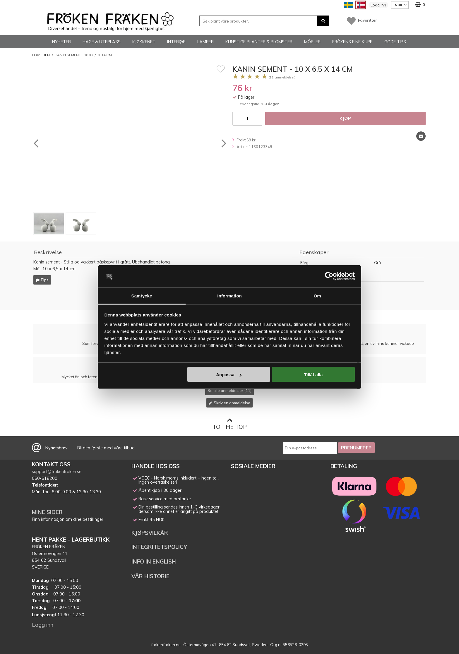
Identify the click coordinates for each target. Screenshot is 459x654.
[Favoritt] (221, 69)
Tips (42, 280)
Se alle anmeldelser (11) (229, 390)
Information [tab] (229, 295)
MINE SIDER (47, 512)
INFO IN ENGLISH (153, 561)
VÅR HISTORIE (150, 576)
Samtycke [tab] (141, 295)
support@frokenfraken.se (56, 471)
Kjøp (345, 118)
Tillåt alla (313, 374)
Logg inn (378, 5)
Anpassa (229, 374)
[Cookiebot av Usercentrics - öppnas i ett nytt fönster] (329, 276)
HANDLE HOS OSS (155, 466)
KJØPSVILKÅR (149, 532)
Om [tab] (317, 295)
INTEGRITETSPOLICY (159, 546)
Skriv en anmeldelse (229, 402)
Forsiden (41, 55)
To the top (230, 423)
